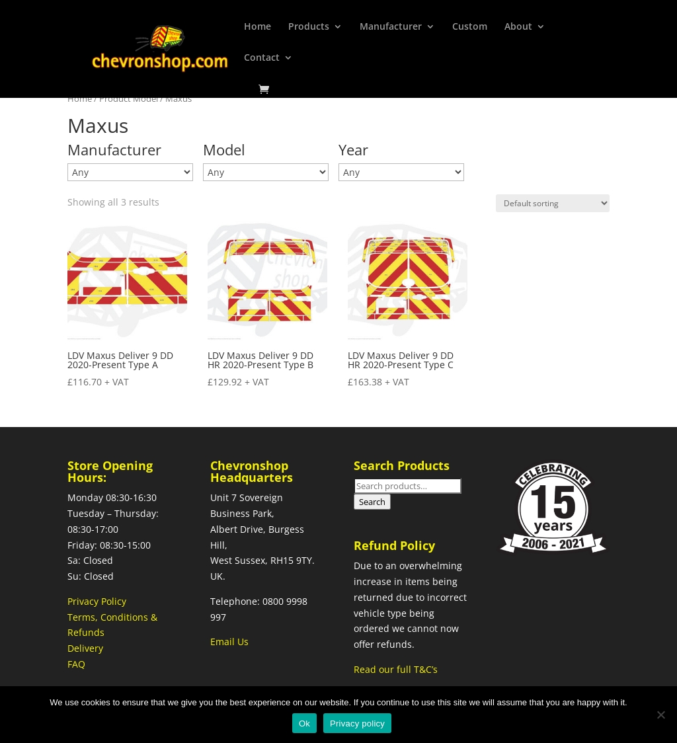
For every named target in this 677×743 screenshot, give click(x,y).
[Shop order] (553, 203)
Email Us (229, 641)
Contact (262, 58)
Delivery (85, 648)
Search (372, 502)
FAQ (76, 664)
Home (257, 27)
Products (308, 27)
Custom (469, 27)
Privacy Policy (96, 601)
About (518, 27)
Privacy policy (357, 723)
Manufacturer (391, 27)
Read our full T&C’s (396, 669)
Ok (304, 723)
